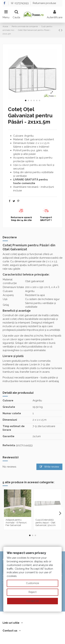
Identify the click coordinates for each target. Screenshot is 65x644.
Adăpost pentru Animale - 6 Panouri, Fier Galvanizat (16, 523)
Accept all (32, 600)
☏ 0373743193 (20, 3)
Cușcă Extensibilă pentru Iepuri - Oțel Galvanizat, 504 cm (46, 523)
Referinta (9, 445)
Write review (49, 466)
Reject (32, 592)
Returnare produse (44, 3)
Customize (32, 583)
